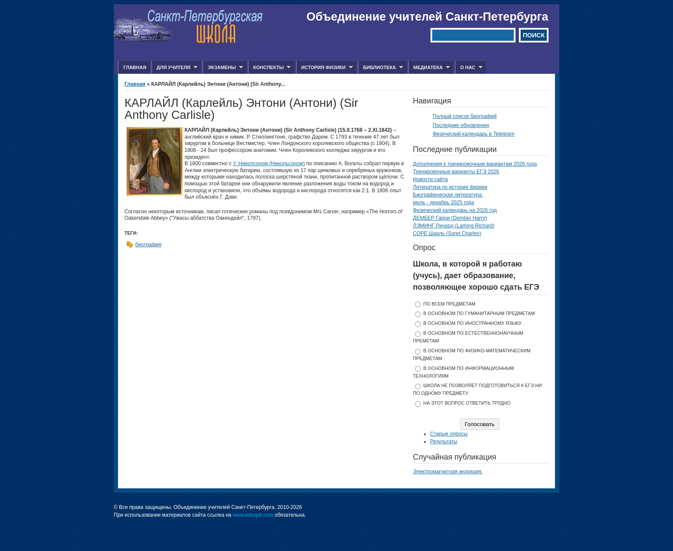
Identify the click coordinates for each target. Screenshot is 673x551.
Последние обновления (461, 125)
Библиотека (380, 67)
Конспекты (269, 67)
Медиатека (429, 67)
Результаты (443, 442)
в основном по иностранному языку (472, 323)
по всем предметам (449, 303)
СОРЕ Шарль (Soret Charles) (447, 233)
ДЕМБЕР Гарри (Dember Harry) (450, 218)
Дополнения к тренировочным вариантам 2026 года (475, 164)
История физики (324, 67)
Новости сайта (430, 179)
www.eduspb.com (253, 515)
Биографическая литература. (448, 195)
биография (148, 245)
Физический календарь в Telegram (473, 134)
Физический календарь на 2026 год (455, 210)
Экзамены (223, 67)
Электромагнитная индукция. (447, 472)
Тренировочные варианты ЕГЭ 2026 (456, 172)
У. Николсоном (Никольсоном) (269, 163)
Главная (134, 67)
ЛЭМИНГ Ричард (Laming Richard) (453, 226)
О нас (468, 67)
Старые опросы (448, 434)
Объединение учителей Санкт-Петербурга (427, 16)
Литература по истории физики (450, 187)
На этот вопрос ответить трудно (466, 403)
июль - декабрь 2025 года (443, 203)
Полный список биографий (465, 116)
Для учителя (174, 67)
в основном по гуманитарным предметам (479, 313)
